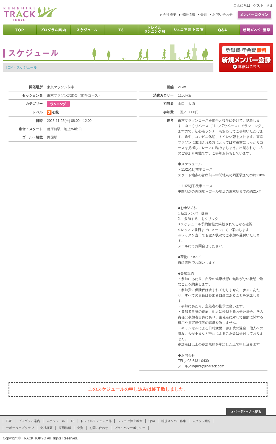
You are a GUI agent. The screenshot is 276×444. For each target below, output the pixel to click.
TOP (9, 67)
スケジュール (27, 67)
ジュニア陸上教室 (130, 421)
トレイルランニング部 (96, 421)
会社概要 (169, 15)
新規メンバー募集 (173, 421)
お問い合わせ (222, 15)
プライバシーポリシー (129, 427)
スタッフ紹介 (201, 421)
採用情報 (188, 15)
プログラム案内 (29, 421)
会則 (203, 15)
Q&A (152, 421)
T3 (73, 421)
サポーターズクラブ (20, 427)
